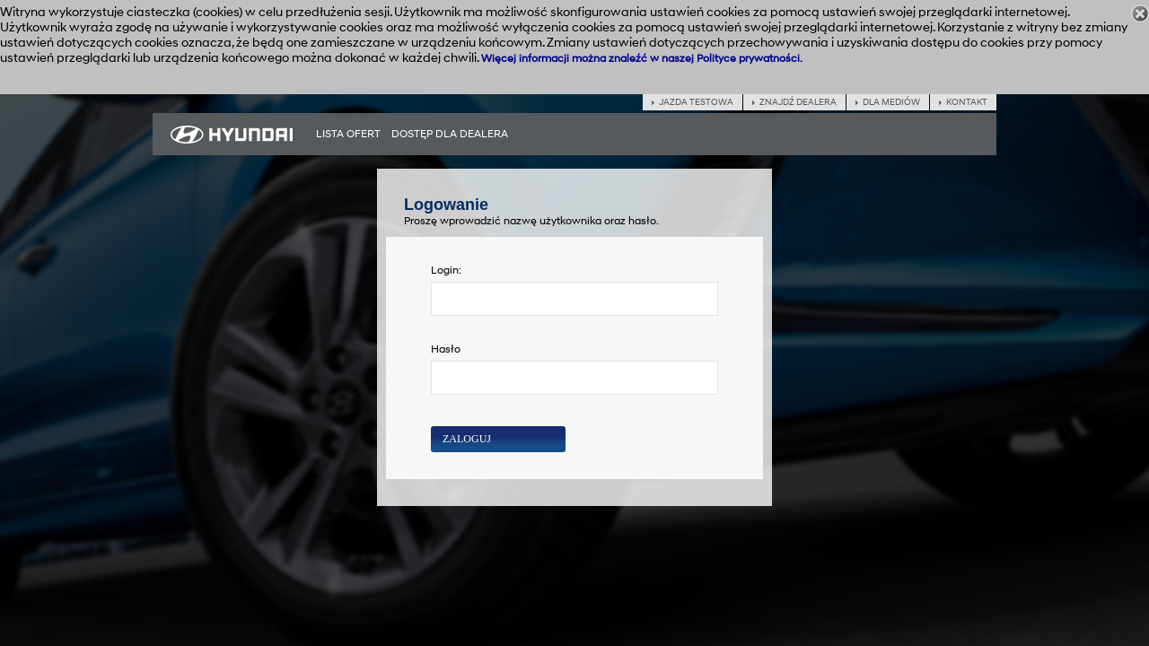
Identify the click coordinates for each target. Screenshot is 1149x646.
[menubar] (412, 134)
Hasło (445, 349)
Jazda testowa (696, 102)
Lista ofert (348, 134)
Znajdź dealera (798, 102)
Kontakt (966, 102)
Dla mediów (891, 102)
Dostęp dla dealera (449, 134)
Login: (446, 270)
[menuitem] (348, 134)
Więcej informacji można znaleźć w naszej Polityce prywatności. (642, 58)
